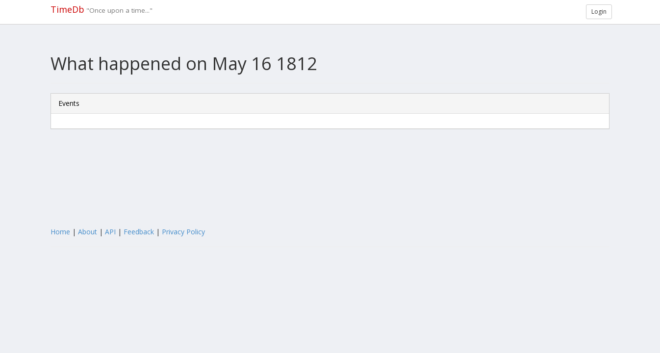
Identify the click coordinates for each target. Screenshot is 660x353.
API (110, 231)
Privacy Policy (183, 231)
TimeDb (67, 9)
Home (60, 231)
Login (599, 11)
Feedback (139, 231)
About (87, 231)
